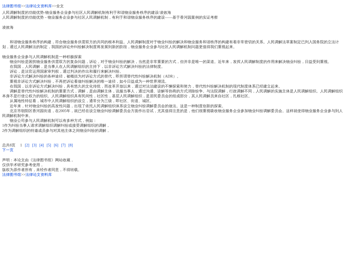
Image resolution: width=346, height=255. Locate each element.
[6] (56, 145)
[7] (63, 145)
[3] (34, 145)
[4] (41, 145)
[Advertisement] (164, 215)
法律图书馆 (11, 6)
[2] (27, 145)
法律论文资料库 (38, 6)
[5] (48, 145)
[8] (70, 145)
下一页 (8, 150)
